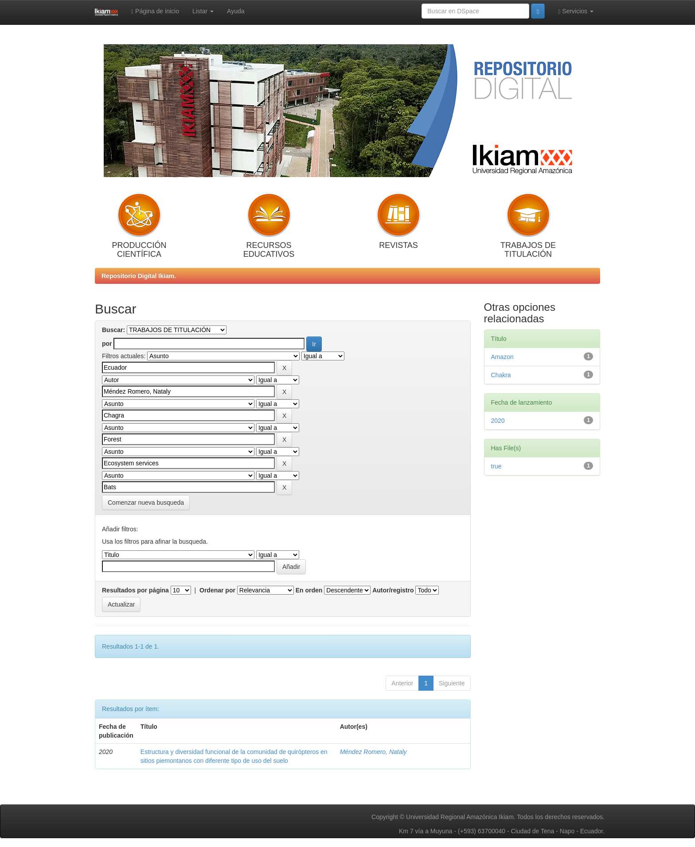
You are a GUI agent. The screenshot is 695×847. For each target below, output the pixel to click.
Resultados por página (135, 590)
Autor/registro (393, 590)
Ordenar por (217, 590)
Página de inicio (155, 11)
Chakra (501, 375)
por (107, 343)
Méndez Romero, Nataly (373, 751)
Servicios (575, 11)
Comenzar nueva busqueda (146, 502)
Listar (203, 11)
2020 (498, 420)
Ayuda (235, 11)
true (496, 466)
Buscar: (113, 329)
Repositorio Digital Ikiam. (139, 275)
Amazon (502, 356)
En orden (309, 590)
